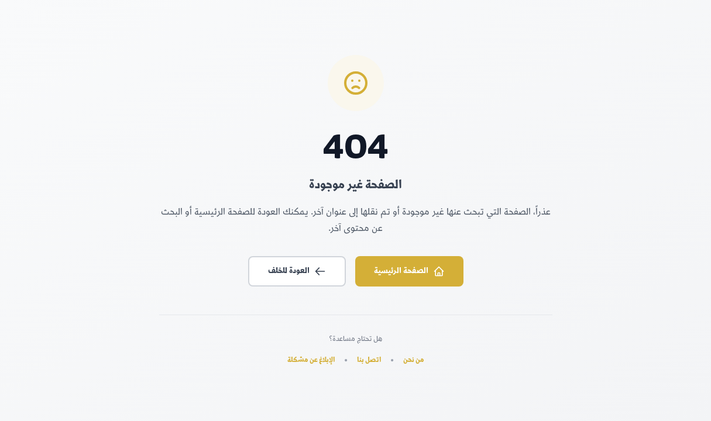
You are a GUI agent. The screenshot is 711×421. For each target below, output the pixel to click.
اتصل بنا (369, 361)
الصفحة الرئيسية (409, 271)
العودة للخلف (297, 271)
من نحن (413, 361)
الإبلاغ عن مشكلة (311, 361)
